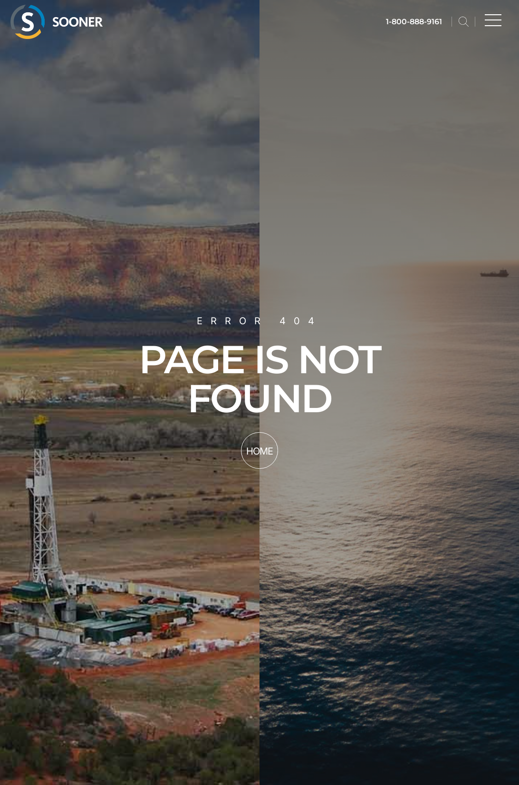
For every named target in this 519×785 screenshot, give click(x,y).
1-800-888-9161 (414, 21)
